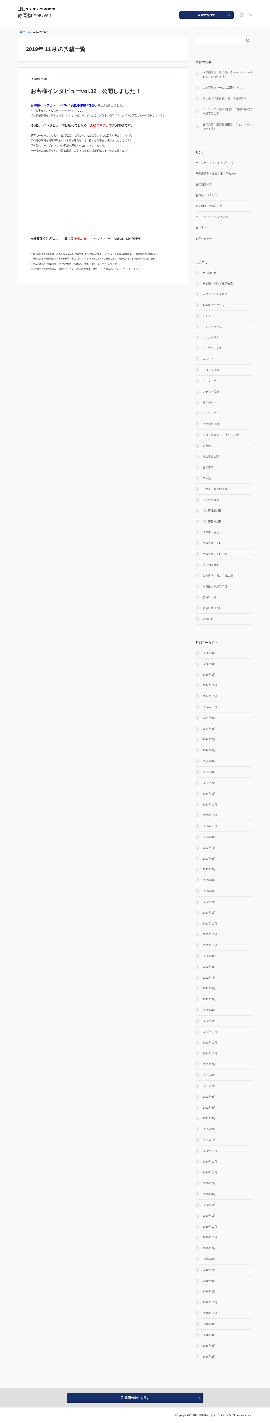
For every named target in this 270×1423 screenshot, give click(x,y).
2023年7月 (209, 847)
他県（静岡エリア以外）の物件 (222, 434)
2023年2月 (209, 901)
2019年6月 (209, 1280)
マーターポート (212, 380)
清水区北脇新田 (212, 510)
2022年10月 (210, 945)
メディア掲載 (211, 391)
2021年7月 (209, 1085)
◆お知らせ (209, 272)
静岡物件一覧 (204, 184)
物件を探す (206, 15)
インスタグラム (212, 326)
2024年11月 (210, 696)
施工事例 (208, 467)
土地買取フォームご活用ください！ (224, 87)
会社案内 (201, 227)
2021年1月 (209, 1140)
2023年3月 (209, 891)
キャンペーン (211, 359)
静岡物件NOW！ (35, 15)
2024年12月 (210, 685)
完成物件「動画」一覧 (209, 206)
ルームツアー (211, 413)
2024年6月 (209, 750)
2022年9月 (209, 956)
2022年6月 (209, 988)
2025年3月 (209, 663)
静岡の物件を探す (135, 1398)
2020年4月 (209, 1194)
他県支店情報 (211, 424)
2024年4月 (209, 761)
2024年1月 (209, 793)
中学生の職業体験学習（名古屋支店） (226, 98)
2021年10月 (210, 1053)
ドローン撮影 (211, 369)
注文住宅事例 (211, 499)
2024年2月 (209, 782)
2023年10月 (210, 826)
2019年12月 (210, 1226)
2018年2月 (209, 1356)
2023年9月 (209, 837)
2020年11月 (210, 1161)
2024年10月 (210, 707)
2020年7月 (209, 1183)
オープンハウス (212, 348)
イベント (208, 315)
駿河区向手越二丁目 (215, 586)
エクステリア (211, 337)
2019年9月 (209, 1248)
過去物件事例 (211, 564)
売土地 (207, 445)
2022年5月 (209, 999)
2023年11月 (210, 815)
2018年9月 (209, 1323)
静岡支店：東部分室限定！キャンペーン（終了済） (227, 126)
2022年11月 (210, 934)
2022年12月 (210, 923)
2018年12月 (210, 1302)
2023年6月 (209, 858)
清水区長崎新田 (212, 521)
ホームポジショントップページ (215, 162)
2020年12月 (210, 1150)
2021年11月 (210, 1042)
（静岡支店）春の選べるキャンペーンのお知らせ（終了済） (227, 74)
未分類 (207, 478)
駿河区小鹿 (209, 597)
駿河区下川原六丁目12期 (218, 575)
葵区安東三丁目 (212, 543)
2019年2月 (209, 1291)
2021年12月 (210, 1031)
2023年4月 (209, 880)
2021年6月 (209, 1096)
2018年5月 (209, 1345)
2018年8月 (209, 1334)
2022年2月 (209, 1020)
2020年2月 (209, 1204)
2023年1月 (209, 912)
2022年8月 (209, 966)
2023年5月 (209, 869)
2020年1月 (209, 1215)
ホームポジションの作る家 (212, 216)
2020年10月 (210, 1172)
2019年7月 (209, 1269)
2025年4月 (209, 652)
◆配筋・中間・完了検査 (218, 283)
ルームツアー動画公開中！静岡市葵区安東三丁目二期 (227, 111)
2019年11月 (210, 1237)
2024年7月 (209, 739)
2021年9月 (209, 1064)
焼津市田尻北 (211, 532)
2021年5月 (209, 1107)
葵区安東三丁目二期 (215, 554)
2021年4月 (209, 1118)
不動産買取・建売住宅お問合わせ (216, 173)
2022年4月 (209, 1010)
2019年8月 (209, 1259)
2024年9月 (209, 717)
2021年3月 (209, 1129)
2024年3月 (209, 771)
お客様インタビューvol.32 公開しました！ (86, 91)
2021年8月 (209, 1075)
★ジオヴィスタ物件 (215, 294)
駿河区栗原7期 (212, 608)
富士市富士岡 (211, 456)
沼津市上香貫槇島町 (215, 488)
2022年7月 (209, 977)
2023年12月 (210, 804)
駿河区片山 (209, 618)
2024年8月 (209, 728)
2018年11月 (210, 1313)
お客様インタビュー (208, 195)
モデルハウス (211, 402)
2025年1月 (209, 674)
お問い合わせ (204, 238)
